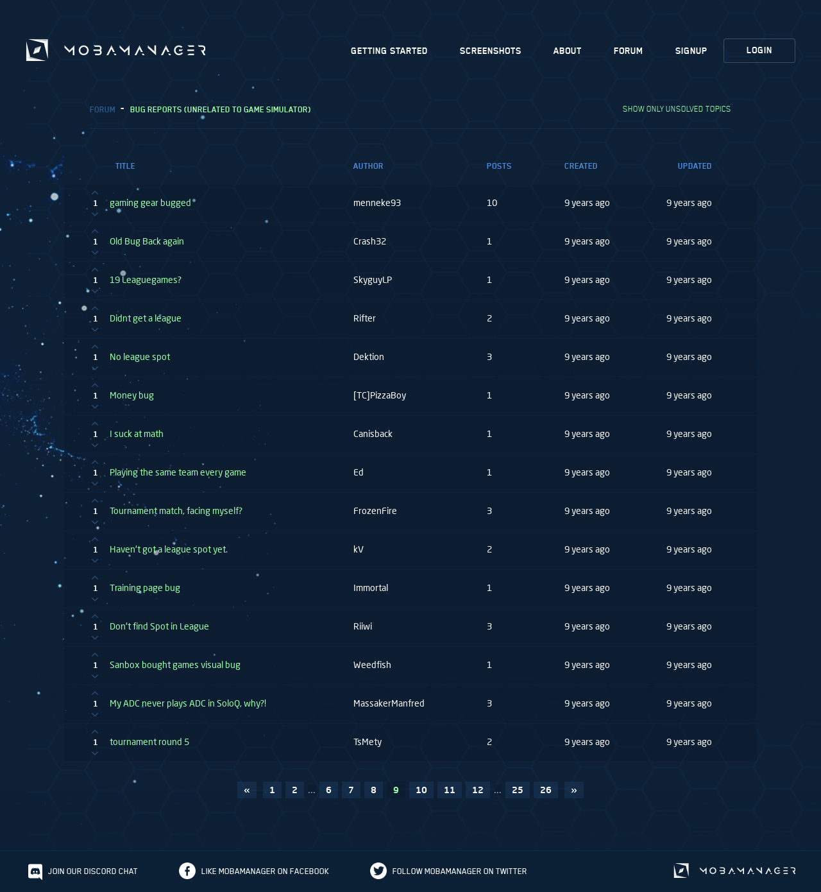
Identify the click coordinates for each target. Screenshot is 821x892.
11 (449, 789)
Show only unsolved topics (677, 109)
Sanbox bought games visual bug (175, 665)
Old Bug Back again (147, 241)
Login (759, 50)
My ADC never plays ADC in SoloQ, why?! (188, 703)
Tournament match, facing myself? (176, 511)
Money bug (132, 395)
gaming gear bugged (150, 203)
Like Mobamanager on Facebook (265, 871)
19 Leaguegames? (146, 280)
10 (421, 789)
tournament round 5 (149, 742)
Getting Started (389, 51)
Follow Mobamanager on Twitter (460, 871)
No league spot (140, 357)
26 (546, 789)
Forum (628, 51)
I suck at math (137, 434)
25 (517, 789)
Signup (691, 51)
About (568, 51)
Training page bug (145, 588)
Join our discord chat (93, 871)
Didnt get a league (146, 318)
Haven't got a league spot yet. (169, 549)
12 (478, 789)
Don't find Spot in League (159, 626)
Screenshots (490, 51)
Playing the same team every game (178, 472)
